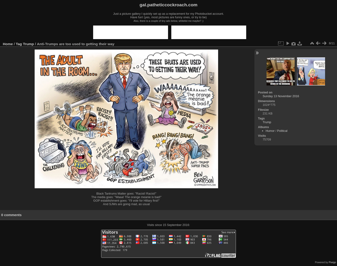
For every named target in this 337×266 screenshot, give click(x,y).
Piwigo (332, 262)
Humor (270, 131)
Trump (28, 44)
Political (282, 131)
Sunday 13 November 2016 (281, 96)
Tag (19, 44)
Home (8, 44)
